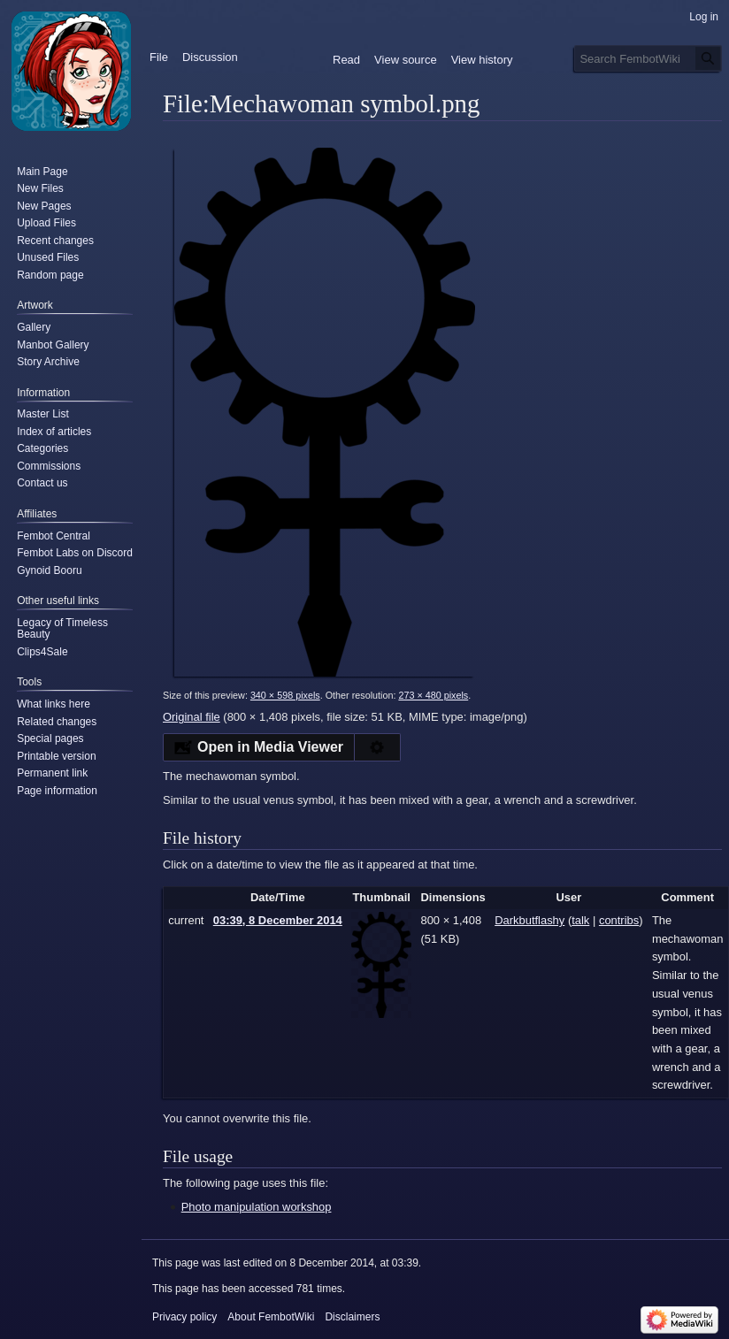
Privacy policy (184, 1317)
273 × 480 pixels (433, 695)
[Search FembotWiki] (648, 58)
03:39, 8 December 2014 (277, 920)
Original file (191, 716)
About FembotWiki (270, 1317)
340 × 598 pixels (285, 695)
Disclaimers (352, 1317)
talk (580, 920)
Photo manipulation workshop (256, 1206)
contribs (619, 920)
